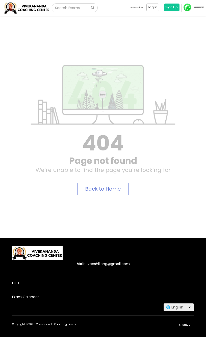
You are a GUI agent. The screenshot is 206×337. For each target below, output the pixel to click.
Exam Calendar (25, 296)
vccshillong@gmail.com (109, 263)
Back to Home (103, 188)
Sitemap (184, 325)
